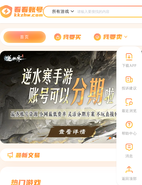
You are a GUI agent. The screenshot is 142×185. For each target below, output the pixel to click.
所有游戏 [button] (63, 11)
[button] (110, 37)
